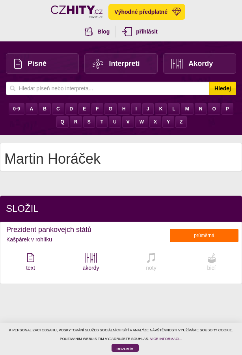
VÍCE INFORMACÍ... (166, 339)
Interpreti (116, 64)
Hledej (222, 88)
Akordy (192, 64)
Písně (30, 64)
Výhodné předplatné (147, 11)
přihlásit (139, 31)
